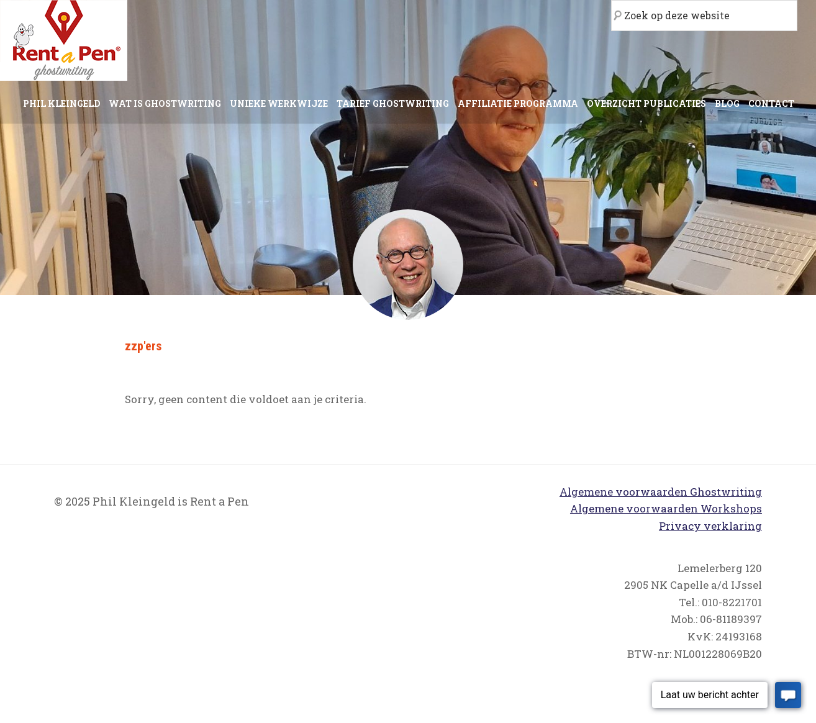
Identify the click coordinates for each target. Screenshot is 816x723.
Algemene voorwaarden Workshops (666, 508)
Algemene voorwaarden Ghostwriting (661, 491)
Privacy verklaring (710, 526)
